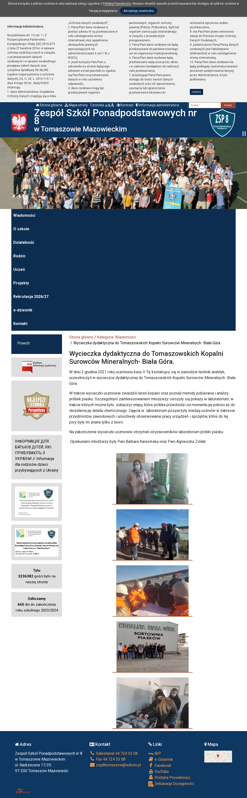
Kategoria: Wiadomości (116, 337)
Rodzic (19, 256)
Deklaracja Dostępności (171, 784)
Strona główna (49, 105)
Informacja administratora (157, 105)
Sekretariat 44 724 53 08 (113, 753)
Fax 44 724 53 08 (107, 759)
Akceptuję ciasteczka (139, 11)
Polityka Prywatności (169, 777)
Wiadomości (24, 215)
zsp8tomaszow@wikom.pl (115, 765)
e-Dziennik (160, 759)
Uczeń (19, 269)
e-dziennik (22, 310)
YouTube (158, 771)
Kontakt (20, 323)
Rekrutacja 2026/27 (30, 296)
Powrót (23, 343)
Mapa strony (76, 105)
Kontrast (125, 105)
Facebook (159, 765)
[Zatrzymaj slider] (244, 133)
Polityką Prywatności (117, 3)
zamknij (196, 92)
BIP (154, 753)
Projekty (21, 283)
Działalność (23, 242)
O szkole (21, 229)
